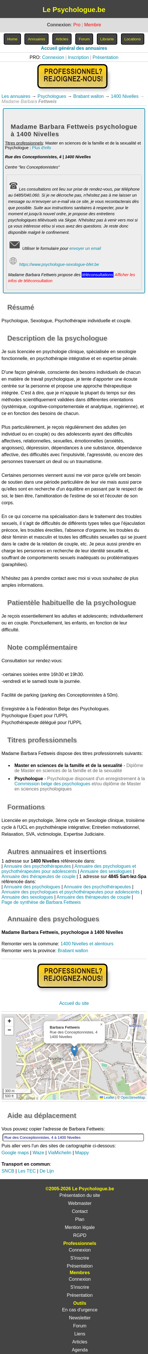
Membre (92, 24)
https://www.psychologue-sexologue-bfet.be (59, 264)
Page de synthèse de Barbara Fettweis (41, 902)
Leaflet (107, 1098)
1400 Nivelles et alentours (87, 943)
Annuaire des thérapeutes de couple (38, 876)
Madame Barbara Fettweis (28, 753)
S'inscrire (79, 1258)
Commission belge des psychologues (52, 783)
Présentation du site (79, 1195)
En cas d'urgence (79, 1309)
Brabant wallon (88, 96)
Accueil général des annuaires (74, 48)
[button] (74, 1051)
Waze (38, 1152)
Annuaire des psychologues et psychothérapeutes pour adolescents (68, 869)
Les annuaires (15, 96)
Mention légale (80, 1227)
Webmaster (80, 1203)
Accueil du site (74, 1003)
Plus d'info (41, 147)
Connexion (53, 57)
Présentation (105, 57)
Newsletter (80, 1317)
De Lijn (47, 1171)
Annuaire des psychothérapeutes (37, 866)
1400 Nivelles (125, 96)
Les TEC (27, 1171)
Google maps (15, 1152)
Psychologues (52, 96)
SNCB (7, 1171)
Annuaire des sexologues (106, 871)
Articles (79, 1341)
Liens (79, 1333)
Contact (80, 1211)
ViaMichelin (60, 1152)
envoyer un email (85, 248)
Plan (79, 1219)
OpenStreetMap (133, 1098)
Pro (76, 24)
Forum (79, 1325)
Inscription (78, 57)
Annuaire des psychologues (32, 886)
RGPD (79, 1235)
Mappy (82, 1152)
